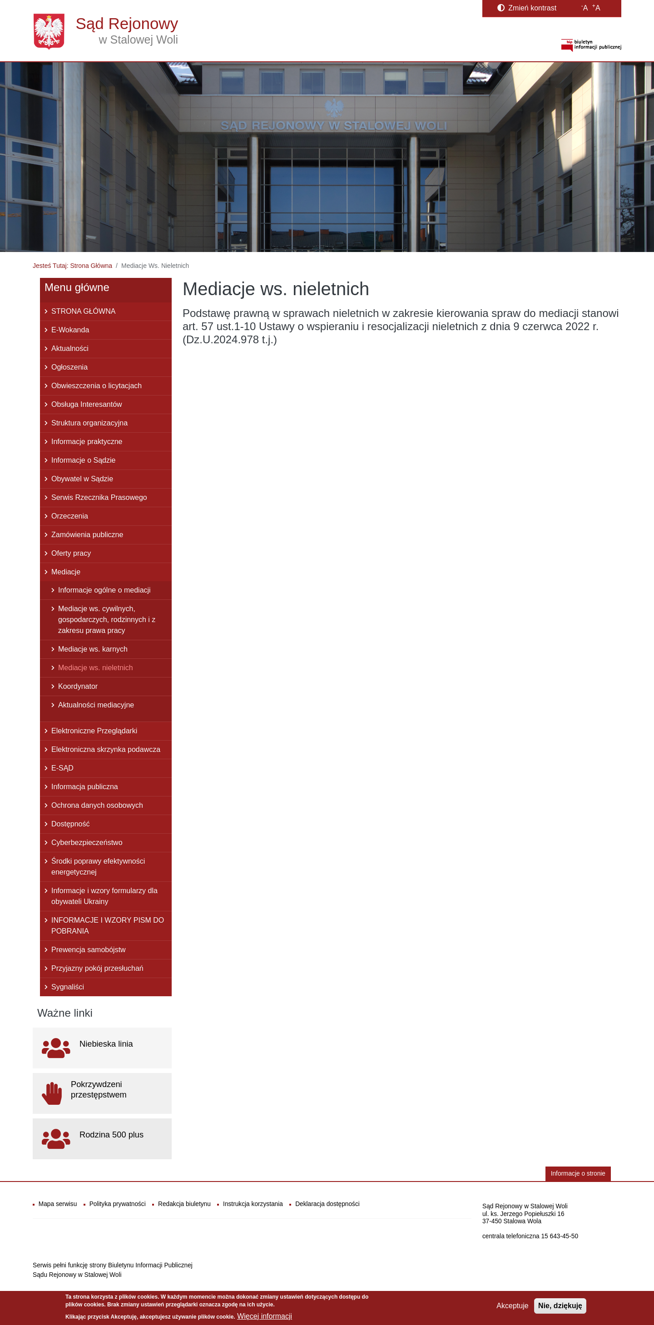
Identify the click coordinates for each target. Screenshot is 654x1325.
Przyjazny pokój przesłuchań (97, 968)
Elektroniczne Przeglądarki (94, 731)
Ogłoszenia (69, 367)
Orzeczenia (69, 516)
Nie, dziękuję (560, 1306)
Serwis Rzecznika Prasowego (99, 497)
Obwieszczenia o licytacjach (96, 386)
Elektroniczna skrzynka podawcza (105, 749)
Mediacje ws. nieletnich (95, 668)
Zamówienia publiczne (87, 535)
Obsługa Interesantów (86, 404)
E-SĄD (62, 768)
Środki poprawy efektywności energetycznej (98, 866)
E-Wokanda (70, 330)
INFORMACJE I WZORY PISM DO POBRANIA (107, 925)
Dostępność (70, 824)
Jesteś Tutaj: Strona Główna (72, 265)
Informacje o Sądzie (83, 460)
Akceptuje (512, 1306)
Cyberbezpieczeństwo (87, 842)
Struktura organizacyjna (89, 423)
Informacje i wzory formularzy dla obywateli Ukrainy (104, 896)
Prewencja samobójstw (88, 950)
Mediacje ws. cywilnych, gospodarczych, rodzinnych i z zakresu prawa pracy (106, 619)
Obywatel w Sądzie (82, 479)
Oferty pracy (71, 553)
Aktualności (70, 348)
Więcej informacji (264, 1316)
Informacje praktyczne (87, 441)
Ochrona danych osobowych (97, 805)
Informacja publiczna (84, 787)
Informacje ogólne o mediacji (104, 590)
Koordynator (78, 686)
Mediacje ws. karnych (93, 649)
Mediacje (65, 572)
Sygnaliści (67, 987)
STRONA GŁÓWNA (83, 311)
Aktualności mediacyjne (96, 705)
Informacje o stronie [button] (578, 1173)
